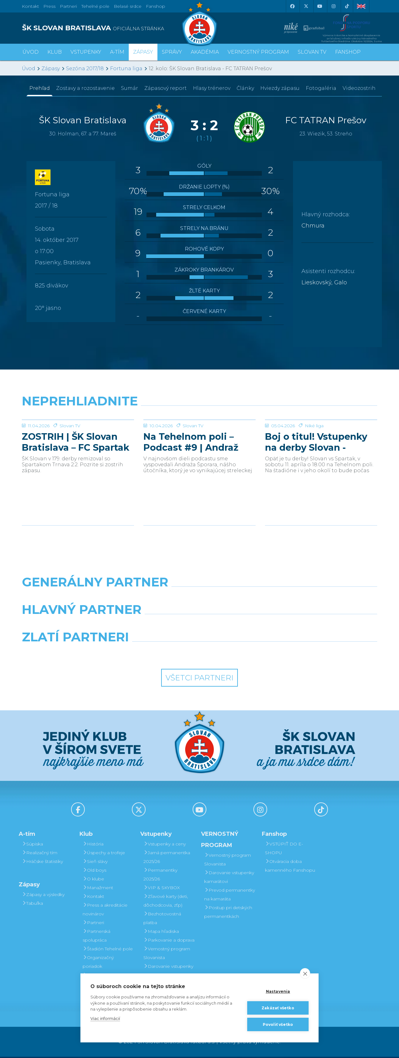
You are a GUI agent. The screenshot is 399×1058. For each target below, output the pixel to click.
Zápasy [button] (143, 52)
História (93, 845)
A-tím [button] (117, 52)
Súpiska (32, 845)
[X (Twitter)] (306, 6)
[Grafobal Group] (245, 654)
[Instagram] (333, 6)
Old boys (94, 871)
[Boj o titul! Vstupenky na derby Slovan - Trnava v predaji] (321, 443)
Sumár (129, 88)
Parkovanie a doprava (169, 941)
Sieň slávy (95, 862)
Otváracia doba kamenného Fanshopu (290, 867)
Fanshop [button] (348, 52)
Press (49, 6)
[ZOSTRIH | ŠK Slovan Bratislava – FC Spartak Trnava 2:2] (78, 443)
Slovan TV (70, 472)
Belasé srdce (128, 6)
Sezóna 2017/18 (85, 68)
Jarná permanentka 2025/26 (166, 858)
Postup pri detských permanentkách (228, 913)
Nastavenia (278, 991)
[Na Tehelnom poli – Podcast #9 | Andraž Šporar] (199, 443)
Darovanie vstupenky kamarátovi (168, 972)
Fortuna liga (126, 68)
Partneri (93, 924)
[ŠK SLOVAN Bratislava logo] (199, 23)
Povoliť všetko (278, 1024)
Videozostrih (359, 88)
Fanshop (155, 6)
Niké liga (314, 472)
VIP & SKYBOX (161, 889)
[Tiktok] (347, 6)
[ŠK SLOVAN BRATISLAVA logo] (108, 28)
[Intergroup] (154, 654)
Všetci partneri (199, 678)
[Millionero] (245, 627)
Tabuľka (32, 904)
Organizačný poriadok (98, 963)
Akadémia (205, 52)
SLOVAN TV (312, 52)
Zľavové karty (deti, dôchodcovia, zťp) (165, 902)
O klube (93, 880)
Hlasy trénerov (211, 88)
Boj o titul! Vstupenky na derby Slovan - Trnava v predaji (316, 488)
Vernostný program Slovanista (166, 954)
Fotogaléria (321, 88)
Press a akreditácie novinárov (105, 911)
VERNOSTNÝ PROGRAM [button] (258, 52)
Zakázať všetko (278, 1008)
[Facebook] (292, 6)
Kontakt (93, 897)
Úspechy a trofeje (104, 854)
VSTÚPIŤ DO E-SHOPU (284, 849)
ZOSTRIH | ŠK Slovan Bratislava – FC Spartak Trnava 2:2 (75, 488)
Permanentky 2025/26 (160, 876)
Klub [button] (54, 52)
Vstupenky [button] (85, 52)
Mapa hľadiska (161, 932)
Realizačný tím (39, 854)
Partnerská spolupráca (96, 937)
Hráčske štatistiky (42, 862)
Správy (172, 52)
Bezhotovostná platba (162, 919)
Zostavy (85, 88)
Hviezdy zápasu (280, 88)
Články (245, 88)
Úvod (30, 52)
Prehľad (39, 88)
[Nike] (199, 599)
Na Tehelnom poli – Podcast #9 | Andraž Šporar (190, 488)
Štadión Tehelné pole (108, 950)
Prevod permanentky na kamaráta (229, 896)
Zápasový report (165, 88)
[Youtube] (319, 6)
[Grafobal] (154, 627)
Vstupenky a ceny (164, 845)
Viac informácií (105, 1018)
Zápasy (50, 68)
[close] (305, 973)
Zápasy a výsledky (43, 896)
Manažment (98, 889)
